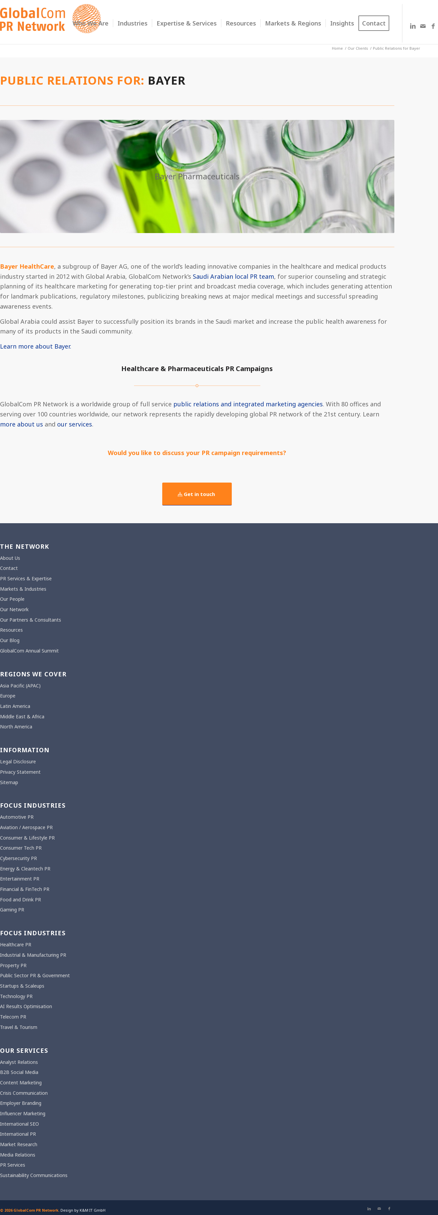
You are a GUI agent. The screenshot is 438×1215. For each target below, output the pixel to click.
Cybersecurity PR (18, 858)
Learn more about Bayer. (35, 346)
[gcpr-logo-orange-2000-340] (50, 23)
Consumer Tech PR (21, 848)
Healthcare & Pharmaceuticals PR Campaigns (197, 368)
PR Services (12, 1165)
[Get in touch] (197, 494)
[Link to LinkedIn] (413, 26)
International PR (18, 1134)
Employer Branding (20, 1103)
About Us (10, 558)
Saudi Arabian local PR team (233, 276)
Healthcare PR (15, 944)
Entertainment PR (19, 878)
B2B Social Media (19, 1072)
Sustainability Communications (34, 1175)
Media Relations (17, 1155)
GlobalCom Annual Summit (29, 650)
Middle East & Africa (22, 716)
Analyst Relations (19, 1062)
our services (74, 424)
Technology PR (16, 996)
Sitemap (9, 782)
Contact (9, 568)
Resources (11, 630)
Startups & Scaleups (22, 986)
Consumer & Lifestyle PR (27, 838)
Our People (12, 599)
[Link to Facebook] (433, 26)
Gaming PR (12, 909)
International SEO (19, 1124)
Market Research (18, 1144)
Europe (7, 695)
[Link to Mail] (423, 26)
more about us (21, 424)
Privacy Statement (20, 772)
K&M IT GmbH (92, 1210)
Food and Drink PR (20, 899)
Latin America (15, 706)
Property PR (13, 965)
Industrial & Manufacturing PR (33, 955)
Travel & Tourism (18, 1027)
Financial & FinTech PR (24, 889)
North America (16, 726)
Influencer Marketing (22, 1113)
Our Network (14, 609)
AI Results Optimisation (26, 1006)
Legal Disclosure (18, 761)
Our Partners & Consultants (30, 620)
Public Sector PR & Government (35, 975)
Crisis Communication (24, 1093)
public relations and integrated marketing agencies (248, 404)
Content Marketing (21, 1082)
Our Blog (9, 640)
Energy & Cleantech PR (25, 868)
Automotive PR (17, 817)
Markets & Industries (23, 589)
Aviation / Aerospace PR (26, 827)
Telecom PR (13, 1017)
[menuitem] (90, 23)
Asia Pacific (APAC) (20, 685)
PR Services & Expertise (26, 578)
